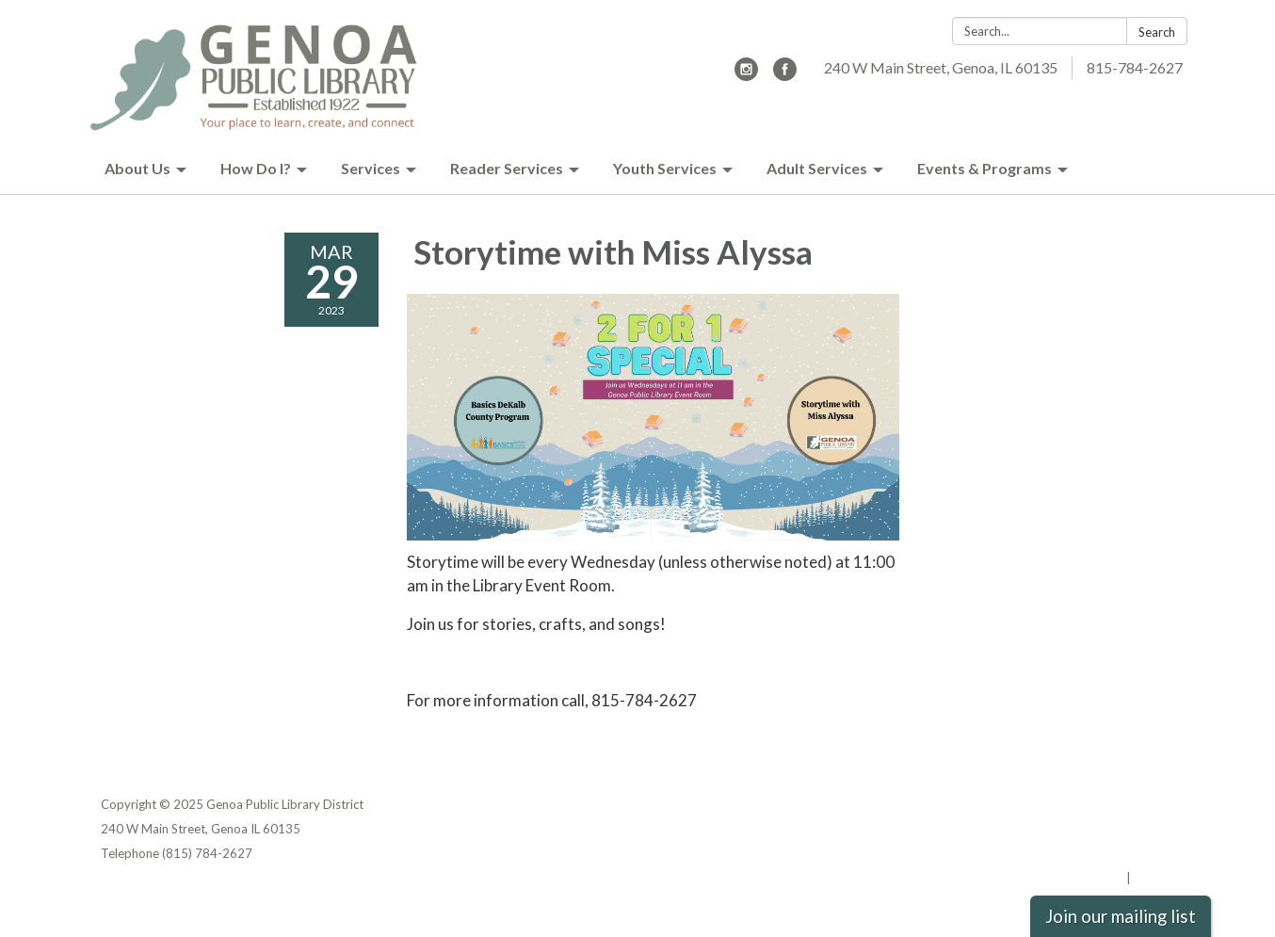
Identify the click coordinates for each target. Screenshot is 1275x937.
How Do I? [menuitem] (255, 168)
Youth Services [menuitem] (665, 168)
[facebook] (785, 75)
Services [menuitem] (370, 168)
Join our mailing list (1120, 916)
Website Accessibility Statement (1075, 853)
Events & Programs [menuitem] (984, 168)
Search (1156, 32)
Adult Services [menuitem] (817, 168)
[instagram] (746, 75)
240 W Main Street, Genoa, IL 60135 (940, 67)
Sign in (1154, 877)
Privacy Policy (1133, 804)
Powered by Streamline (1054, 877)
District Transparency (1108, 828)
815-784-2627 (1135, 67)
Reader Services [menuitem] (506, 168)
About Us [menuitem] (137, 168)
